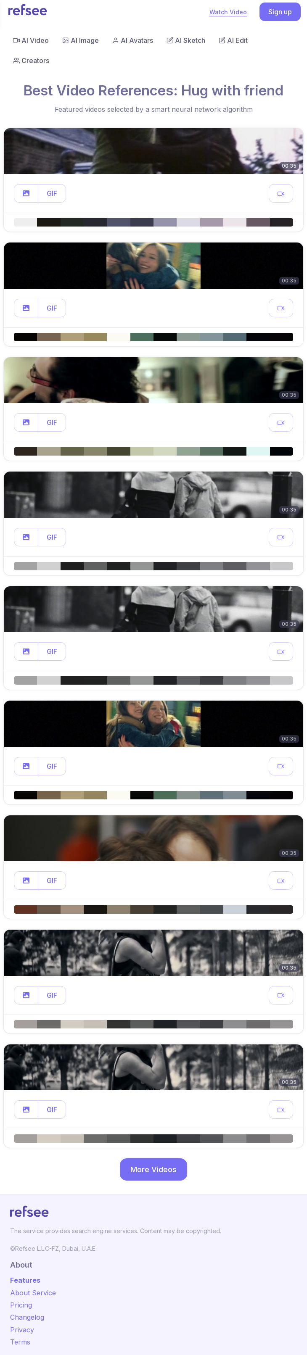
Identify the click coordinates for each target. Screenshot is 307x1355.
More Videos (153, 1169)
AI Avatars (132, 40)
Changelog (27, 1317)
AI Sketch (186, 40)
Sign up (280, 12)
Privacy (22, 1330)
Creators (31, 60)
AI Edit (233, 40)
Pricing (21, 1305)
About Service (33, 1293)
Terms (20, 1342)
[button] (26, 193)
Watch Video (228, 12)
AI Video (31, 40)
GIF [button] (52, 193)
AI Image (80, 40)
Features (25, 1280)
